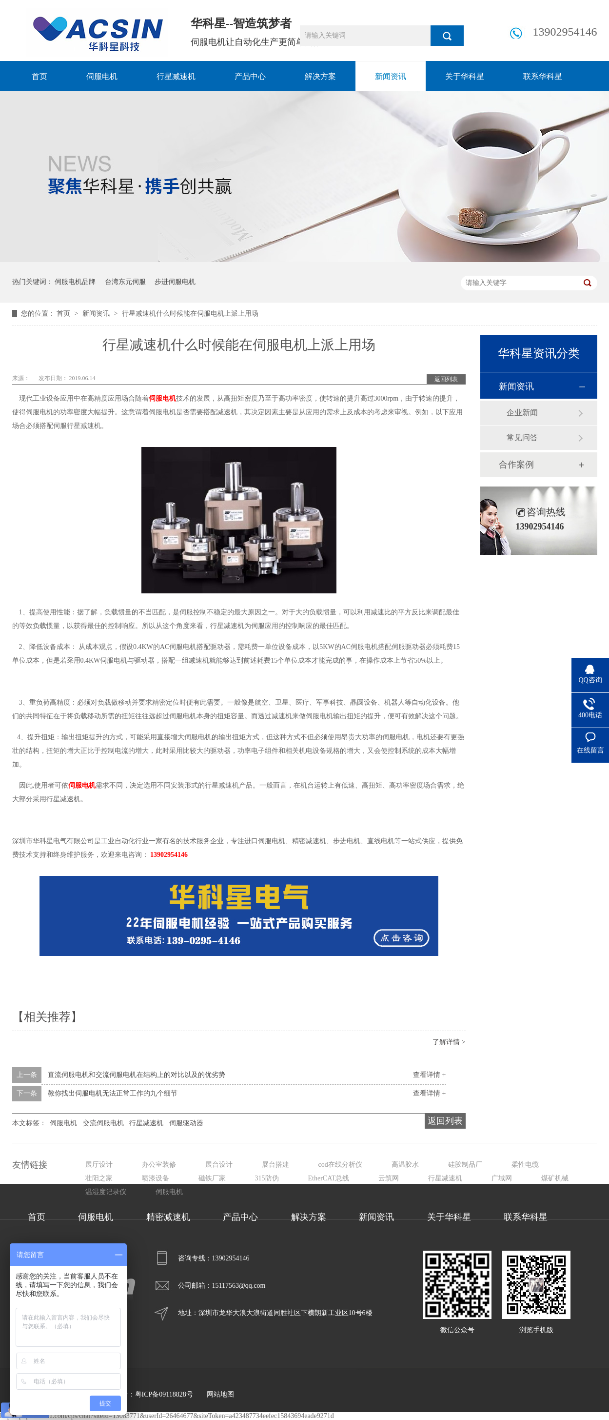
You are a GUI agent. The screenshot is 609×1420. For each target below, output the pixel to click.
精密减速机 (168, 1217)
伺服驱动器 (186, 1123)
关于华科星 (464, 76)
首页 (39, 76)
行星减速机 (176, 76)
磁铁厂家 (212, 1178)
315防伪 (267, 1178)
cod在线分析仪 (340, 1164)
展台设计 (219, 1164)
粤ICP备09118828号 (164, 1394)
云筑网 (388, 1178)
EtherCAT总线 (329, 1178)
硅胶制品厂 (465, 1164)
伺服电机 (102, 76)
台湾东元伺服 (125, 281)
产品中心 (250, 76)
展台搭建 (275, 1164)
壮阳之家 (99, 1178)
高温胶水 (405, 1164)
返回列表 (446, 379)
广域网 (501, 1178)
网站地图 (220, 1394)
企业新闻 (522, 412)
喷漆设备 (155, 1178)
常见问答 (522, 437)
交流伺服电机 (103, 1123)
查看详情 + (429, 1074)
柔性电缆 (525, 1164)
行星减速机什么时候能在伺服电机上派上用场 (190, 313)
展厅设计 (99, 1164)
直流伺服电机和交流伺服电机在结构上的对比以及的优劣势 (136, 1074)
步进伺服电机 (175, 281)
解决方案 (320, 76)
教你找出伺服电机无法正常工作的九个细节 (112, 1093)
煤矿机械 (555, 1178)
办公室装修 (159, 1164)
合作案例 (516, 464)
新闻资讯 (390, 76)
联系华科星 (542, 76)
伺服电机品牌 (75, 281)
